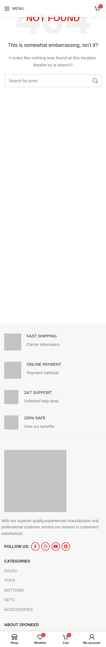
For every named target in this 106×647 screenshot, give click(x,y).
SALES (10, 570)
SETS (9, 600)
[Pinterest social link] (66, 546)
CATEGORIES (17, 561)
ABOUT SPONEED (21, 624)
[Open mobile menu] (14, 8)
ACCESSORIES (18, 609)
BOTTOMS (14, 590)
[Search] (53, 80)
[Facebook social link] (35, 546)
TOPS (9, 580)
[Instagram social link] (45, 546)
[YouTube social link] (55, 546)
